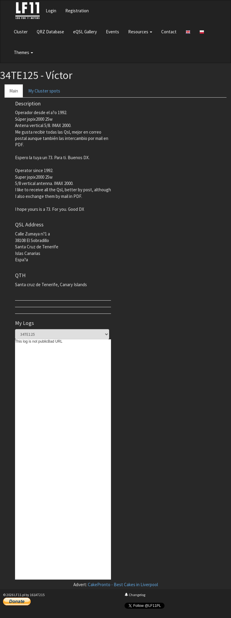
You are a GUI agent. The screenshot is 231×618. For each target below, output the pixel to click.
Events (112, 32)
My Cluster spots (44, 91)
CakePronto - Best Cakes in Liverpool (123, 584)
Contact (169, 32)
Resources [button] (140, 32)
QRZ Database (50, 32)
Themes (23, 52)
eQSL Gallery (85, 32)
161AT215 (37, 594)
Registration (77, 11)
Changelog (135, 594)
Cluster (21, 32)
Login (51, 11)
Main (13, 91)
